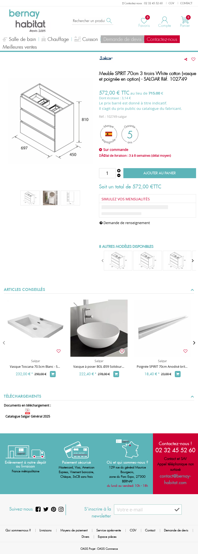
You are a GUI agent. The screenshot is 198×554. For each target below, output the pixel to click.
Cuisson (78, 39)
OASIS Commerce (107, 549)
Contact (150, 530)
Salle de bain (17, 39)
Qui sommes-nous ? (18, 530)
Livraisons (45, 530)
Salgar (35, 361)
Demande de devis (112, 39)
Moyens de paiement (73, 530)
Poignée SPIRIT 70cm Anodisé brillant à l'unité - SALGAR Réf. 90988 (162, 366)
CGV (133, 530)
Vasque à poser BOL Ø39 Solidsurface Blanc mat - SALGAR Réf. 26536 (99, 366)
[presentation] (103, 260)
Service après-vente (108, 530)
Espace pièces (107, 537)
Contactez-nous (148, 39)
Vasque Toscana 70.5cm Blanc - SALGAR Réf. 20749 (35, 366)
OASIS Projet (87, 549)
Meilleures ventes (18, 47)
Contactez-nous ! (175, 443)
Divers (85, 537)
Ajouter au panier (159, 173)
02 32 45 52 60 (175, 450)
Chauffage (50, 39)
